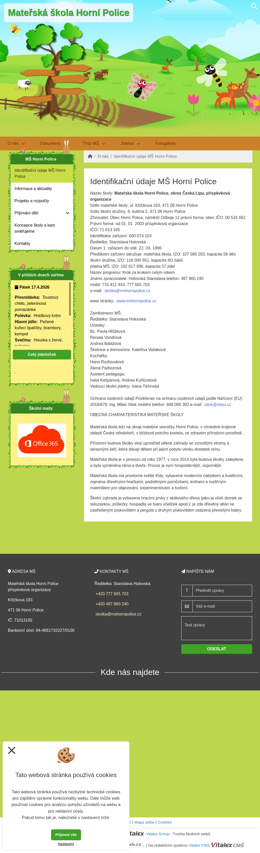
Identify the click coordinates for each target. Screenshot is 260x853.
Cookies (165, 822)
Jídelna (130, 143)
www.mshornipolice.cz (136, 301)
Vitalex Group (157, 834)
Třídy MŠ (94, 143)
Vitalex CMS (199, 845)
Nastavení (66, 844)
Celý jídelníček (42, 354)
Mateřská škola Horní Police (68, 12)
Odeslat (216, 649)
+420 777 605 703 (111, 594)
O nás (103, 156)
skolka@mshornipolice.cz (127, 291)
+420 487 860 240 (111, 604)
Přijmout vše (66, 835)
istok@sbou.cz (218, 404)
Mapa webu (144, 822)
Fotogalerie (165, 143)
